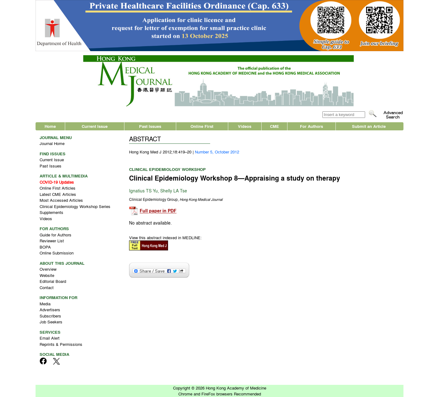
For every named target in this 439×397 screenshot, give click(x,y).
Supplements (51, 212)
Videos (244, 126)
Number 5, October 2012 (217, 152)
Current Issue (95, 126)
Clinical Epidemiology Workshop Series (75, 206)
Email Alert (50, 338)
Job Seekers (51, 322)
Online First (202, 126)
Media (45, 304)
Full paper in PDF (158, 211)
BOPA (45, 247)
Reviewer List (52, 241)
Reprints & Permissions (61, 344)
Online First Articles (57, 188)
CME (274, 126)
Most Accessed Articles (61, 200)
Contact (47, 287)
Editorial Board (53, 281)
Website (47, 275)
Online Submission (57, 253)
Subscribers (50, 316)
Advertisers (50, 309)
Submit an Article (369, 126)
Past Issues (150, 126)
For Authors (311, 126)
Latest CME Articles (58, 194)
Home (50, 126)
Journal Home (52, 143)
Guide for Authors (55, 235)
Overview (48, 269)
